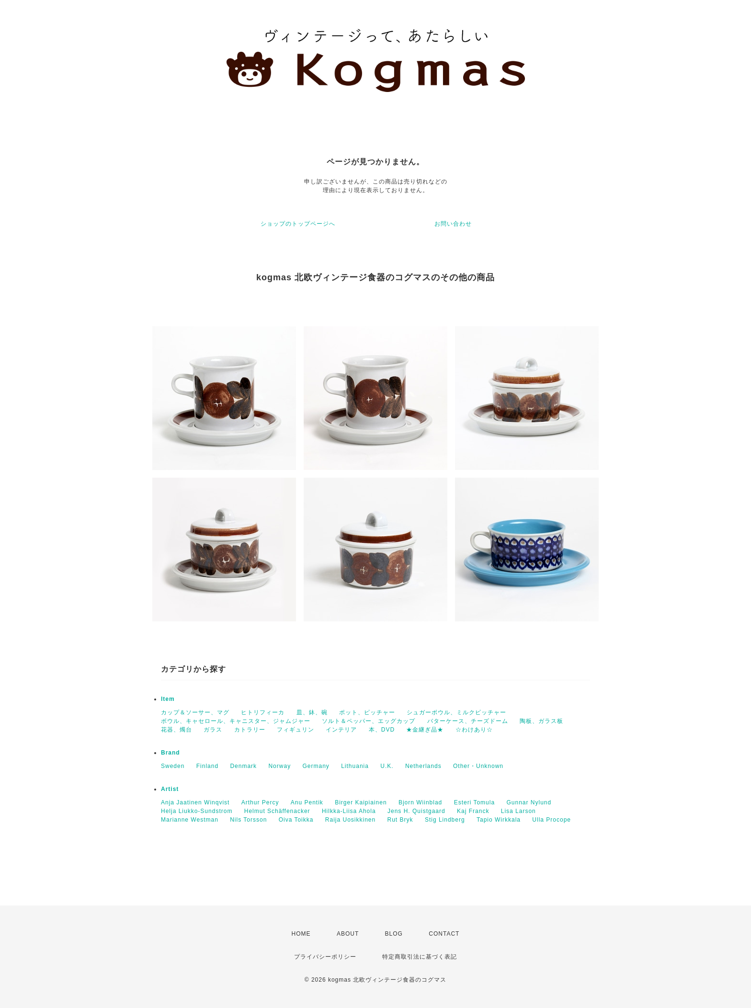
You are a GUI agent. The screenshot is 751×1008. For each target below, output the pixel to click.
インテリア (341, 729)
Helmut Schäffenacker (277, 811)
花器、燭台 (176, 729)
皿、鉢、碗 (312, 712)
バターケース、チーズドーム (467, 721)
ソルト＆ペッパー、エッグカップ (368, 721)
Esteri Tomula (474, 802)
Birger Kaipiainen (361, 802)
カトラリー (249, 729)
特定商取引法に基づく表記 (419, 956)
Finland (207, 766)
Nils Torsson (248, 819)
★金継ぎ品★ (425, 729)
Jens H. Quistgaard (416, 811)
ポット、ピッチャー (367, 712)
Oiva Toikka (296, 819)
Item (168, 699)
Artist (170, 789)
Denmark (243, 766)
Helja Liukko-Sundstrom (196, 811)
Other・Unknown (478, 766)
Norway (279, 766)
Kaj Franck (473, 811)
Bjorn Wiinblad (420, 802)
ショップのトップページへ (298, 223)
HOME (301, 933)
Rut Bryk (400, 819)
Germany (315, 766)
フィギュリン (295, 729)
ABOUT (348, 933)
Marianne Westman (189, 819)
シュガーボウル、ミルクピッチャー (456, 712)
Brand (170, 752)
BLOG (394, 933)
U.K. (386, 766)
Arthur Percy (260, 802)
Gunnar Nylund (528, 802)
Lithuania (355, 766)
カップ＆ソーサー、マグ (195, 712)
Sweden (172, 766)
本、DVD (382, 729)
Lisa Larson (518, 811)
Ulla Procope (551, 819)
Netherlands (423, 766)
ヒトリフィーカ (262, 712)
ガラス (213, 729)
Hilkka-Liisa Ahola (349, 811)
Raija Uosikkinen (350, 819)
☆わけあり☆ (474, 729)
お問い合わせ (453, 223)
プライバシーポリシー (325, 956)
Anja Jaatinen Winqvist (195, 802)
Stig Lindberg (445, 819)
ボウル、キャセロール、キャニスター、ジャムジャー (235, 721)
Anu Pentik (307, 802)
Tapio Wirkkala (499, 819)
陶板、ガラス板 (541, 721)
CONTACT (444, 933)
